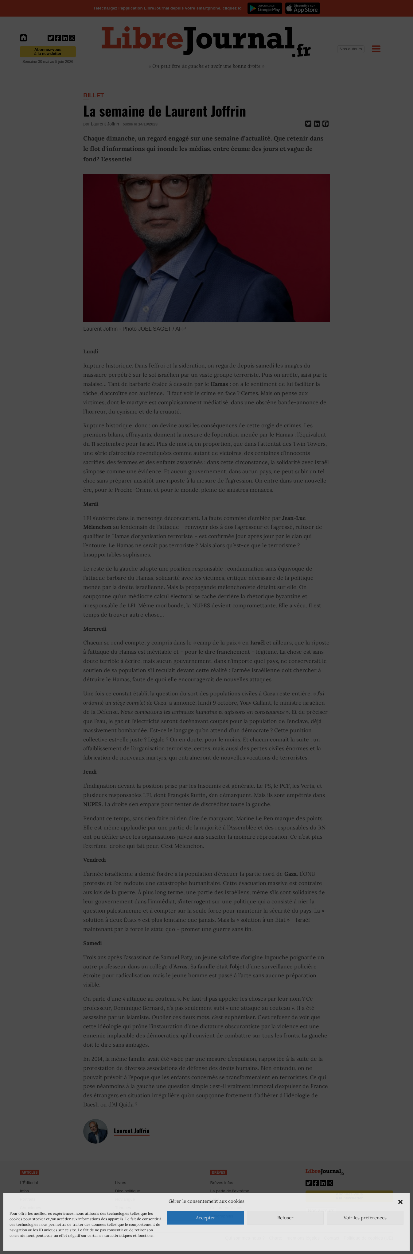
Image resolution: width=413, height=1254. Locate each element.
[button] (400, 1201)
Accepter (205, 1218)
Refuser (285, 1218)
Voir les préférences (365, 1218)
